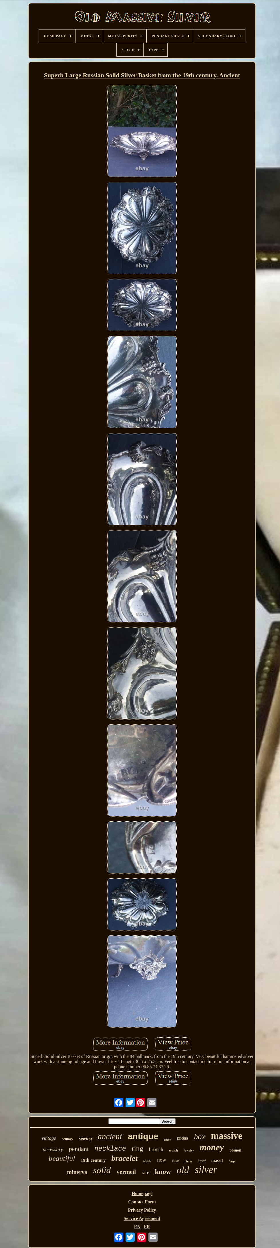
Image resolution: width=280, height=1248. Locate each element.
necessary (53, 1149)
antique (143, 1136)
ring (137, 1148)
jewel (201, 1161)
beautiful (62, 1158)
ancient (110, 1136)
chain (188, 1161)
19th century (93, 1160)
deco (147, 1160)
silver (206, 1169)
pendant (79, 1148)
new (161, 1160)
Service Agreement (142, 1218)
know (163, 1171)
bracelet (124, 1158)
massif (217, 1160)
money (212, 1147)
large (232, 1161)
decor (167, 1139)
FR (147, 1226)
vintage (49, 1138)
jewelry (189, 1150)
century (67, 1139)
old (183, 1170)
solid (102, 1170)
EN (137, 1226)
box (199, 1136)
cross (182, 1138)
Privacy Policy (142, 1210)
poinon (235, 1150)
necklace (110, 1149)
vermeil (126, 1171)
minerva (77, 1172)
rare (145, 1172)
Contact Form (142, 1201)
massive (226, 1136)
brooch (156, 1149)
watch (173, 1150)
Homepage (142, 1193)
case (175, 1160)
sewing (85, 1138)
